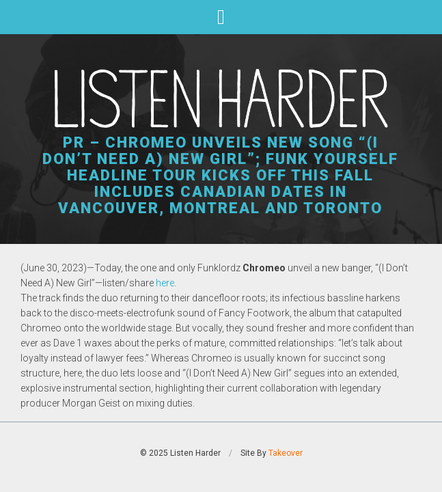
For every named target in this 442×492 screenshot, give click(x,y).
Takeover (285, 453)
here (165, 282)
